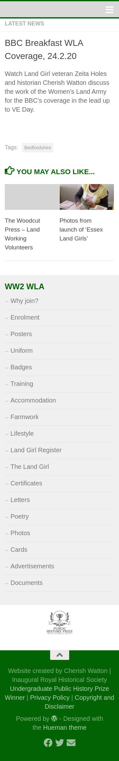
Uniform (21, 350)
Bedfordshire (37, 147)
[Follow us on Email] (71, 742)
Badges (21, 367)
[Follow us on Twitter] (59, 742)
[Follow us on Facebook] (48, 742)
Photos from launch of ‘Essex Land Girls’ (81, 229)
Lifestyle (22, 433)
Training (21, 383)
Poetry (19, 516)
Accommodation (33, 400)
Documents (26, 582)
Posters (21, 333)
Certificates (26, 483)
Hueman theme (65, 727)
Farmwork (24, 416)
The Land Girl (29, 466)
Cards (18, 549)
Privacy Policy (49, 697)
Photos (20, 532)
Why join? (24, 300)
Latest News (24, 23)
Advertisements (32, 566)
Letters (20, 499)
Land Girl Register (36, 450)
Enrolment (24, 317)
